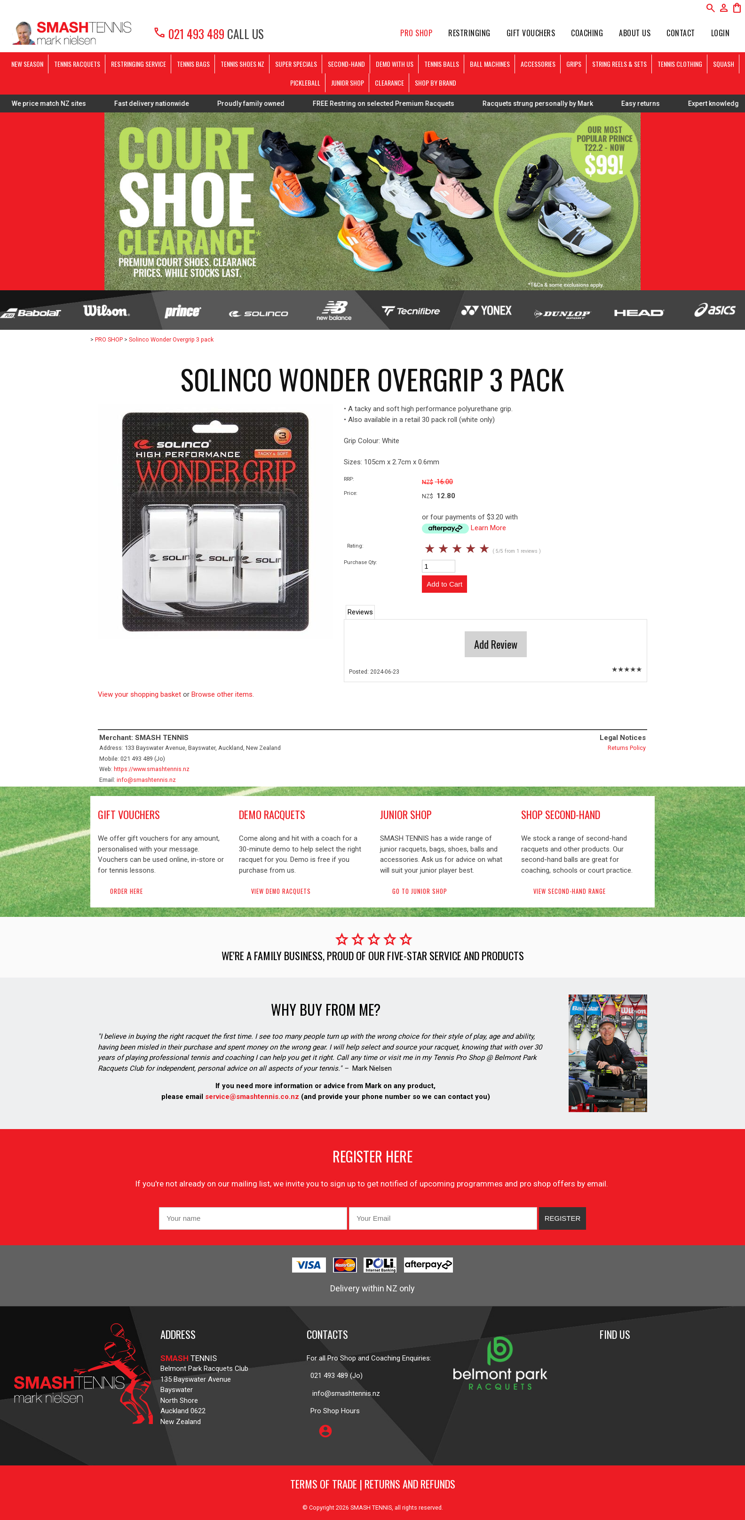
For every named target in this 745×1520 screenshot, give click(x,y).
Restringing (469, 33)
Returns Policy (627, 747)
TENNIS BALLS (441, 64)
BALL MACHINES (490, 64)
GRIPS (573, 64)
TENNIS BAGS (193, 64)
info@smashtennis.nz (146, 779)
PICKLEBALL (305, 83)
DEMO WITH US (394, 64)
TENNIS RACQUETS (77, 64)
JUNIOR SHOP (347, 83)
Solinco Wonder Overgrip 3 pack (171, 339)
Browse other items (222, 694)
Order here (126, 891)
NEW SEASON (27, 64)
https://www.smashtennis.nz (152, 768)
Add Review (495, 644)
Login (720, 33)
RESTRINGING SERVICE (138, 64)
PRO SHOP (416, 33)
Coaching (587, 33)
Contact (680, 33)
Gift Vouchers (531, 33)
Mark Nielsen (372, 1068)
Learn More (488, 528)
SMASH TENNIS (371, 1507)
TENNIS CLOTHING (680, 64)
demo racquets (272, 814)
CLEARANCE (389, 83)
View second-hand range (569, 891)
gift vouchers (129, 814)
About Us (634, 33)
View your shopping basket (139, 694)
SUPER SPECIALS (296, 64)
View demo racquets (281, 891)
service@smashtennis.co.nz (251, 1096)
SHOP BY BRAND (435, 83)
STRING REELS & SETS (619, 64)
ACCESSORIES (538, 64)
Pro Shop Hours (333, 1411)
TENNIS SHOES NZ (242, 64)
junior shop (406, 814)
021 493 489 (188, 33)
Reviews (360, 612)
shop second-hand (560, 814)
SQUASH (723, 64)
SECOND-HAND (346, 64)
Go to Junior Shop (419, 891)
